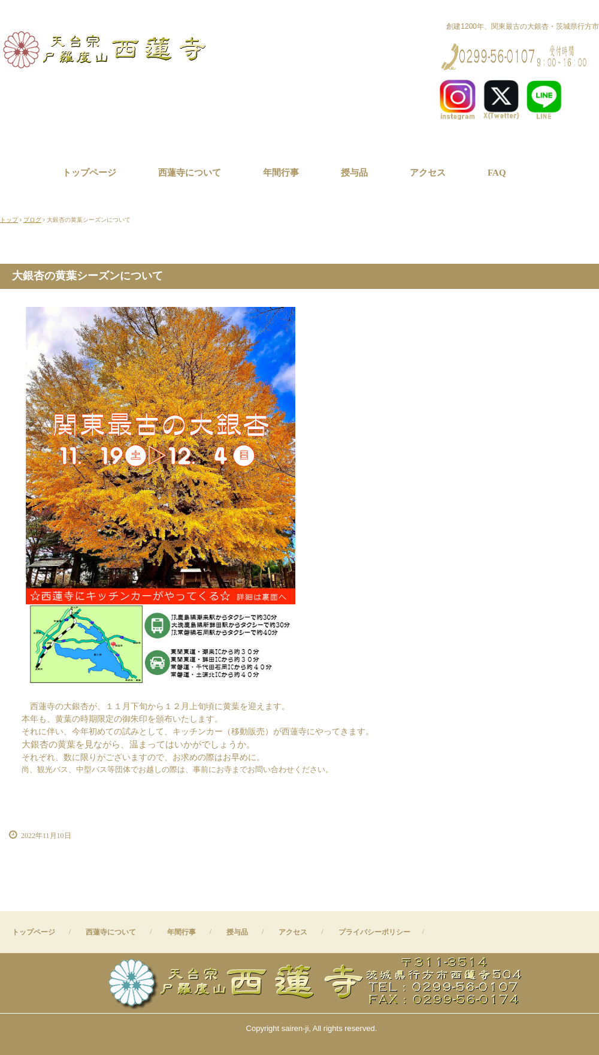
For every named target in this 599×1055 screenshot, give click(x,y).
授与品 (354, 172)
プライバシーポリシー (374, 932)
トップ (9, 219)
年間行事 (281, 172)
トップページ (89, 172)
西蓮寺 (107, 48)
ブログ (32, 219)
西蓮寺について (189, 172)
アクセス (428, 172)
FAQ (497, 172)
